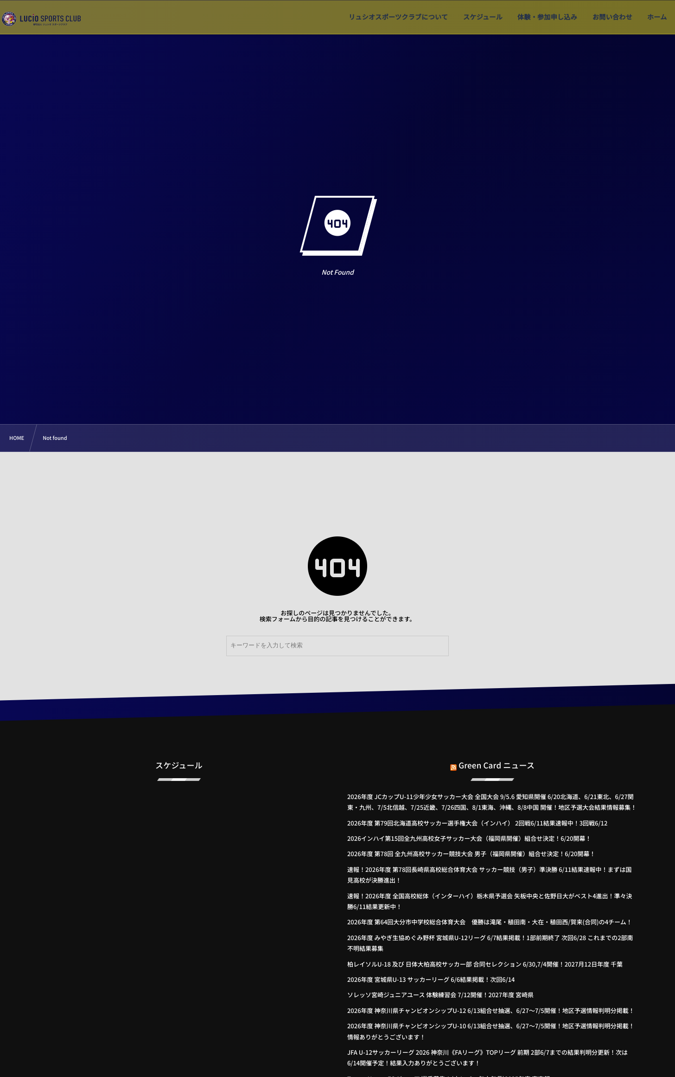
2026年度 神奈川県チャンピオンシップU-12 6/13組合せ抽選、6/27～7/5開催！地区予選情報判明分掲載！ (491, 1010)
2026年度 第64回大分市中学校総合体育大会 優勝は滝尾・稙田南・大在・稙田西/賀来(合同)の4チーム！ (489, 921)
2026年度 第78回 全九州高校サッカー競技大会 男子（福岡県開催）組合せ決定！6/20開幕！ (471, 853)
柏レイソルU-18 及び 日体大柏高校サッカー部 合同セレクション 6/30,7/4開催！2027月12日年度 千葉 (485, 964)
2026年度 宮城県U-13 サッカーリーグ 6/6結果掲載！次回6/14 (431, 979)
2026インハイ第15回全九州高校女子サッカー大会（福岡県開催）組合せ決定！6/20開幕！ (469, 838)
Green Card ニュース (496, 757)
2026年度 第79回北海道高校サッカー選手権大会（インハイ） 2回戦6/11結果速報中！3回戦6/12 (477, 823)
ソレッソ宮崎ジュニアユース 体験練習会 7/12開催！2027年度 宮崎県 (440, 994)
